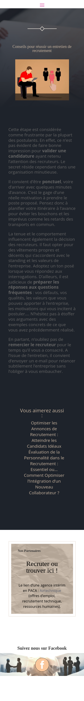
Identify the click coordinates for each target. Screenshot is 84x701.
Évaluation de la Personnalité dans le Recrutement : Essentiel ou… (44, 460)
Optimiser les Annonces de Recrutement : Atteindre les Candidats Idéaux (44, 434)
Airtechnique (50, 590)
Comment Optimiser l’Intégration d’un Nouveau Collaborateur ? (44, 484)
